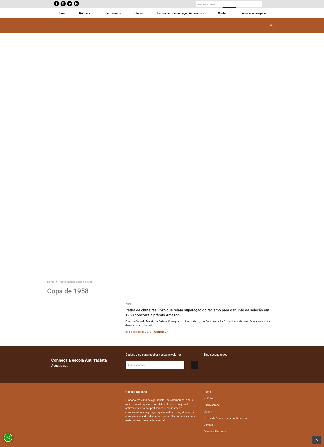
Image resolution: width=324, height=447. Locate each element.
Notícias (84, 13)
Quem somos (112, 13)
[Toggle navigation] (53, 22)
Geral (129, 304)
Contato (223, 13)
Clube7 (139, 13)
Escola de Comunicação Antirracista (180, 13)
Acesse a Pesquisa (254, 13)
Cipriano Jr (160, 331)
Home (61, 13)
